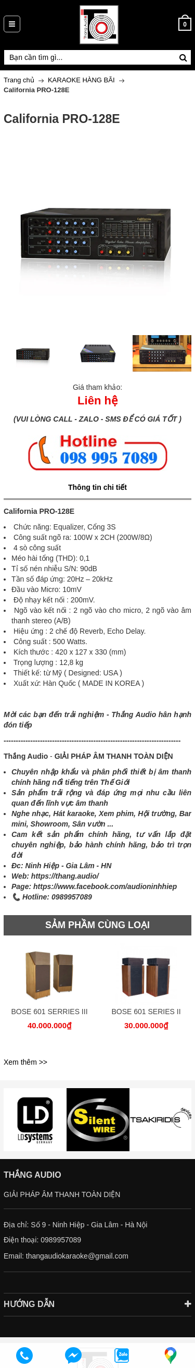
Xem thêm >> (25, 1062)
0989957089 (61, 1240)
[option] (33, 353)
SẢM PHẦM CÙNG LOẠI (97, 925)
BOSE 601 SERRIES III (49, 1011)
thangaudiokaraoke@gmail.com (77, 1256)
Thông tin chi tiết (97, 487)
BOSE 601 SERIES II (145, 1011)
